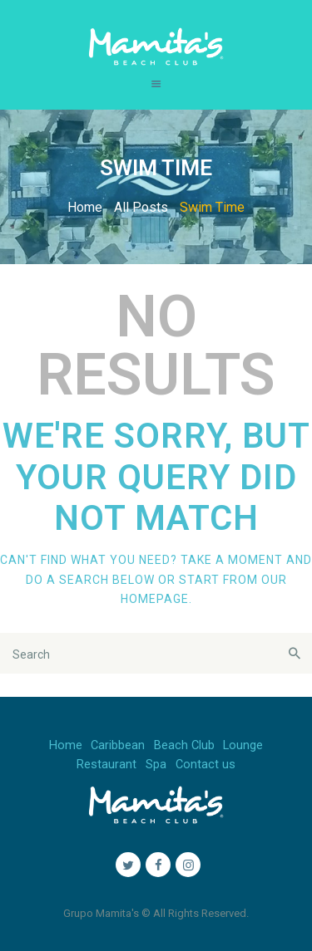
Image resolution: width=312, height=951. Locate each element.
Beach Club (184, 745)
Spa (156, 764)
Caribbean (118, 745)
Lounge (243, 745)
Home (84, 207)
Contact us (205, 764)
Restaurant (106, 764)
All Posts (141, 207)
